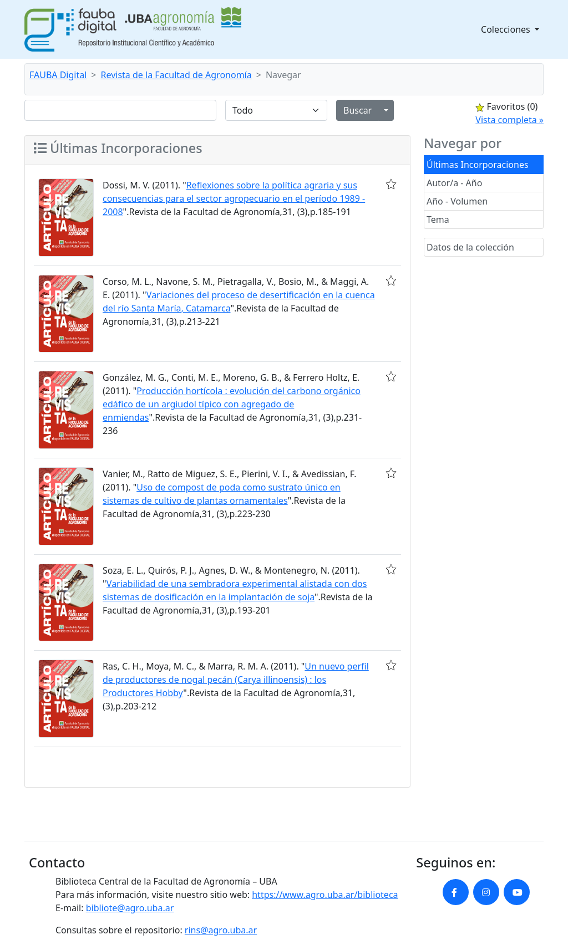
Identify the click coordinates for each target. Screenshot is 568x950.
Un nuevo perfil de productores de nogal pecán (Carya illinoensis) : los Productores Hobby (236, 679)
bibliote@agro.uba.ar (130, 908)
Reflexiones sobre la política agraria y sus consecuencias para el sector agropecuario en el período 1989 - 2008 (234, 198)
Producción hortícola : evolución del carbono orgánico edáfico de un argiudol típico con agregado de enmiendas (232, 404)
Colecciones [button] (506, 29)
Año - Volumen (457, 201)
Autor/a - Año (454, 183)
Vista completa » (509, 120)
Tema (438, 219)
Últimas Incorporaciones (478, 165)
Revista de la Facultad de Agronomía (176, 75)
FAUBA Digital (58, 75)
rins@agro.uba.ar (221, 930)
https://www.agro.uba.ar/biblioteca (325, 894)
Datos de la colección (470, 247)
